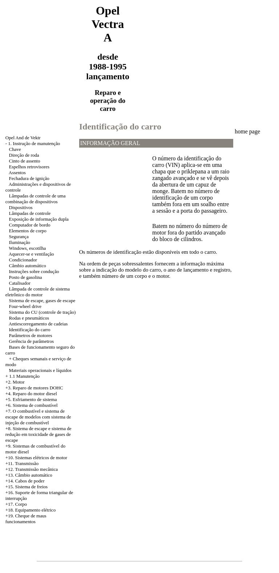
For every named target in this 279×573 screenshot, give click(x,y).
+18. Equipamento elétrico (30, 510)
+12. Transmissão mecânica (31, 469)
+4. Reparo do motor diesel (31, 393)
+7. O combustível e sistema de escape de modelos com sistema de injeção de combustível (38, 416)
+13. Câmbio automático (28, 475)
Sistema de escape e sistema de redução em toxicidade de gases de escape (38, 434)
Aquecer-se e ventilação (31, 254)
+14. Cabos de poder (25, 481)
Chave (15, 149)
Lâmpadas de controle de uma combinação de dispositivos (35, 198)
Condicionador (23, 260)
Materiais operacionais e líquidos (40, 370)
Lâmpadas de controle (30, 213)
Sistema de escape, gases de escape (42, 300)
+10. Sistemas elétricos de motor (36, 457)
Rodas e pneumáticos (29, 318)
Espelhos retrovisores (29, 166)
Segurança (19, 236)
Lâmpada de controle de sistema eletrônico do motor (37, 291)
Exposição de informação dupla (39, 219)
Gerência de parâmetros (31, 341)
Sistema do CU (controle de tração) (42, 312)
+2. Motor (15, 382)
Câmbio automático (27, 265)
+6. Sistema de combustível (31, 405)
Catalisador (20, 283)
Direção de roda (24, 155)
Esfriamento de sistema (35, 399)
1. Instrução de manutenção (34, 143)
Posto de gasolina (25, 277)
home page (247, 131)
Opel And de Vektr (23, 137)
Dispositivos (21, 207)
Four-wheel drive (25, 306)
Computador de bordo (29, 225)
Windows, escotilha (27, 248)
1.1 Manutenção (24, 376)
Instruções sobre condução (34, 271)
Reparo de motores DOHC (38, 387)
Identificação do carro (29, 329)
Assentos (17, 172)
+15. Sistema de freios (26, 486)
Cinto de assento (24, 161)
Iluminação (19, 242)
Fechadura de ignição (29, 178)
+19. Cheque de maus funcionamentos (25, 518)
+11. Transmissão (22, 463)
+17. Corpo (16, 504)
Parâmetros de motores (30, 335)
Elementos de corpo (27, 230)
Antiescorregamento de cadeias (38, 323)
